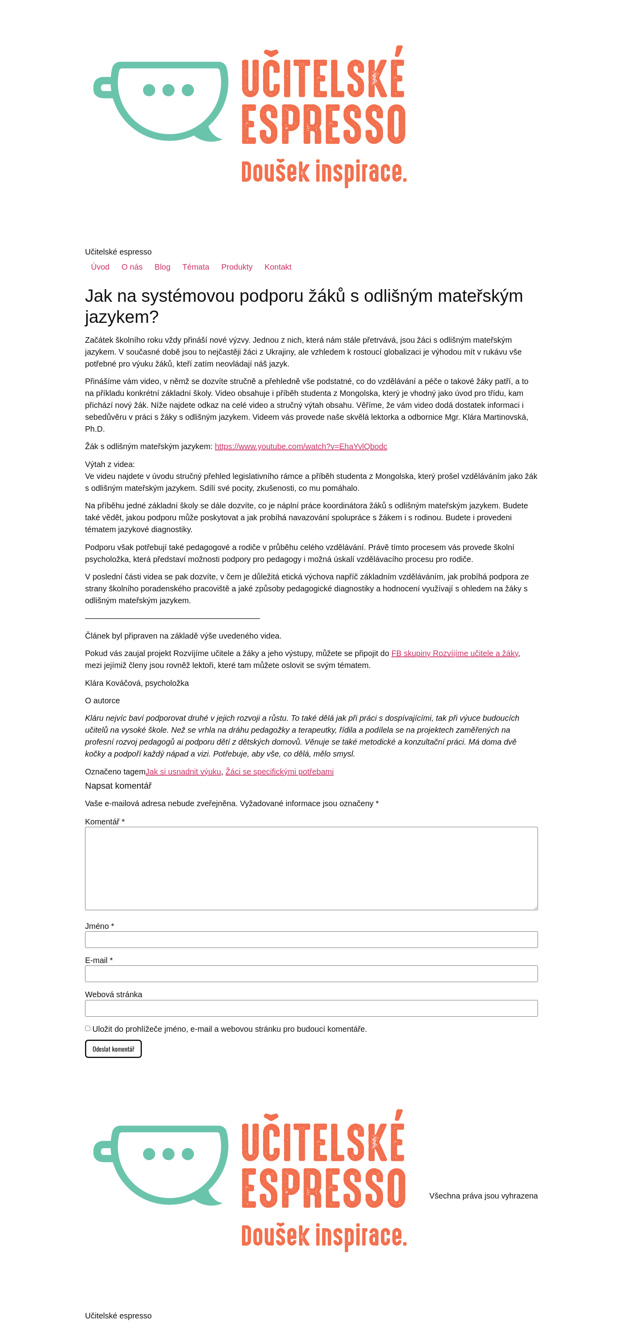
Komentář (105, 822)
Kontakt (278, 267)
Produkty (237, 267)
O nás (132, 267)
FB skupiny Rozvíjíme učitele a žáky (454, 653)
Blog (162, 267)
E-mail (99, 960)
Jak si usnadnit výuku (183, 771)
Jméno (99, 926)
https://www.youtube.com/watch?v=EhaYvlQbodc (301, 446)
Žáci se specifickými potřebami (280, 771)
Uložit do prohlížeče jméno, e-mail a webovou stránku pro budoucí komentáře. (230, 1029)
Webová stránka (113, 994)
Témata (195, 267)
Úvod (100, 267)
